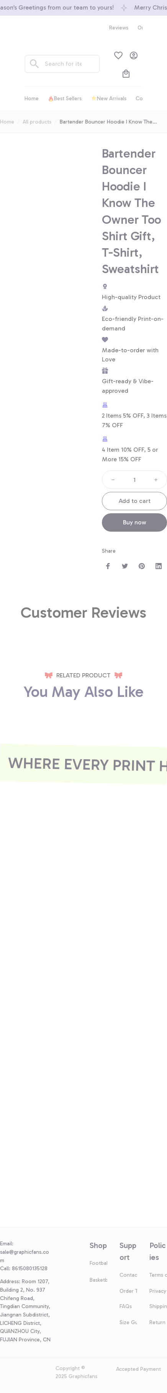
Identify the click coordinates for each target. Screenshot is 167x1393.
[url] (26, 1256)
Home (7, 122)
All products (37, 122)
